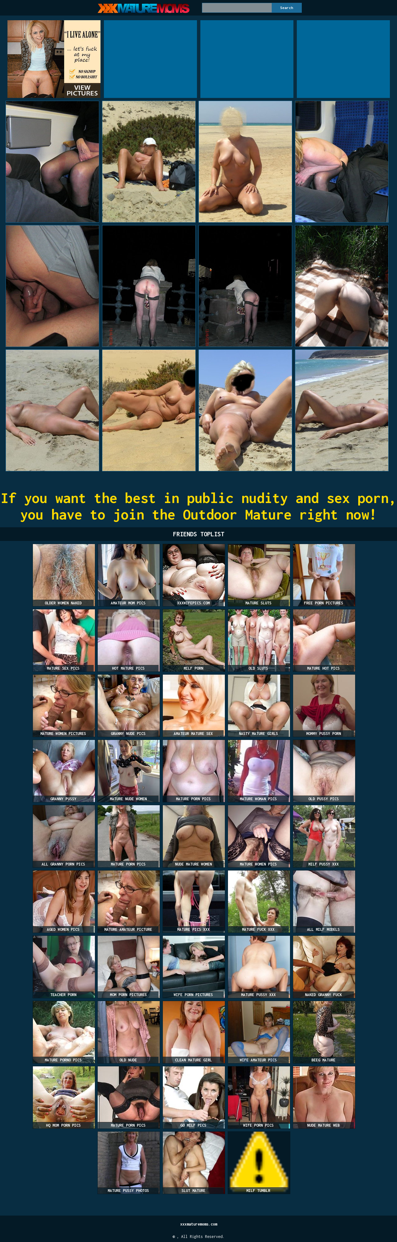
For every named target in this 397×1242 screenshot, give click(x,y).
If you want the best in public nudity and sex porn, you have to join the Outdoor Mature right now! (198, 506)
